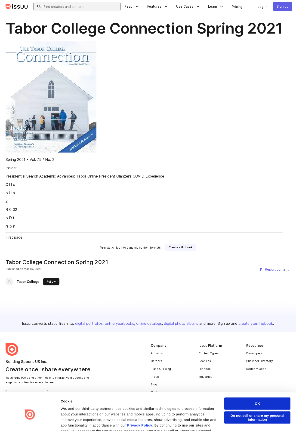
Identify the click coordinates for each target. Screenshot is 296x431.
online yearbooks (119, 323)
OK (257, 383)
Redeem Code (256, 369)
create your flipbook (256, 323)
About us (157, 353)
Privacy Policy (139, 405)
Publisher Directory (259, 361)
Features (205, 361)
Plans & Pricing (161, 369)
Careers (156, 361)
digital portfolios (89, 323)
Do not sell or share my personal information (257, 397)
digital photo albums (181, 323)
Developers (254, 353)
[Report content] (274, 269)
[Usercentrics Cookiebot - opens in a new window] (30, 422)
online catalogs (149, 323)
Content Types (209, 353)
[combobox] (81, 6)
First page (14, 237)
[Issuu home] (17, 6)
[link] (237, 6)
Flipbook (205, 369)
